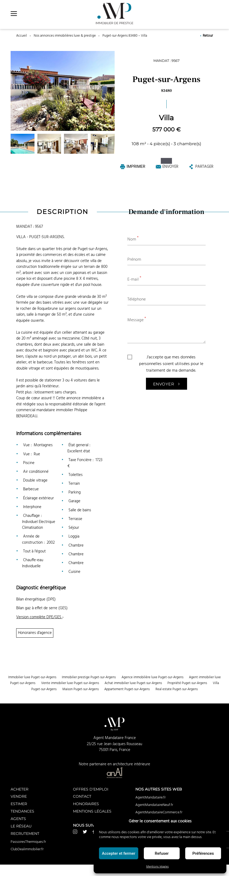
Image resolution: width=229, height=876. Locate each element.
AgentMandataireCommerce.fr (158, 812)
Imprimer (132, 166)
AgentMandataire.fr (150, 797)
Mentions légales (157, 866)
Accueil (21, 35)
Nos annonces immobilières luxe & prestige (65, 35)
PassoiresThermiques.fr (28, 841)
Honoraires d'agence (35, 633)
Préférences (203, 853)
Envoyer (167, 166)
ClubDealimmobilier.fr (27, 849)
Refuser (161, 853)
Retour (206, 35)
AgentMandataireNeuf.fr (154, 805)
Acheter (19, 789)
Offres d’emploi (90, 789)
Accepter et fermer (118, 853)
